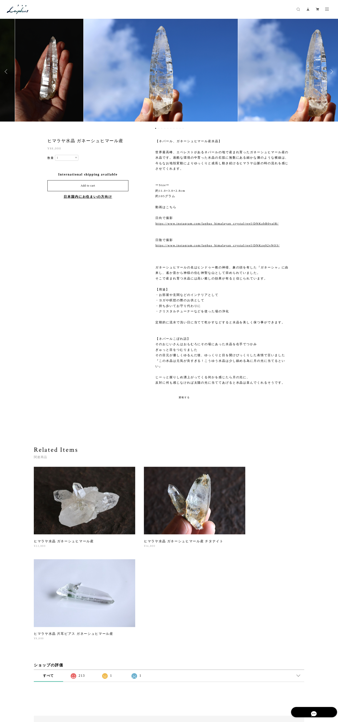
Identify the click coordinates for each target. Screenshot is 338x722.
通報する (184, 397)
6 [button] (170, 128)
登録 (263, 632)
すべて (48, 569)
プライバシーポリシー (62, 694)
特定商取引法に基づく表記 (97, 694)
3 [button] (161, 128)
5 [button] (167, 128)
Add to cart (88, 185)
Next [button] (331, 71)
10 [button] (183, 128)
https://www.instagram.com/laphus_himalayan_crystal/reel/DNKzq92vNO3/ (217, 245)
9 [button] (180, 128)
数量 (50, 158)
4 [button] (164, 128)
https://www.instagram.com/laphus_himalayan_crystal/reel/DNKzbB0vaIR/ (217, 223)
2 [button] (158, 128)
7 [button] (173, 128)
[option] (169, 71)
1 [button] (155, 128)
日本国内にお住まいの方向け (88, 197)
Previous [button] (7, 71)
